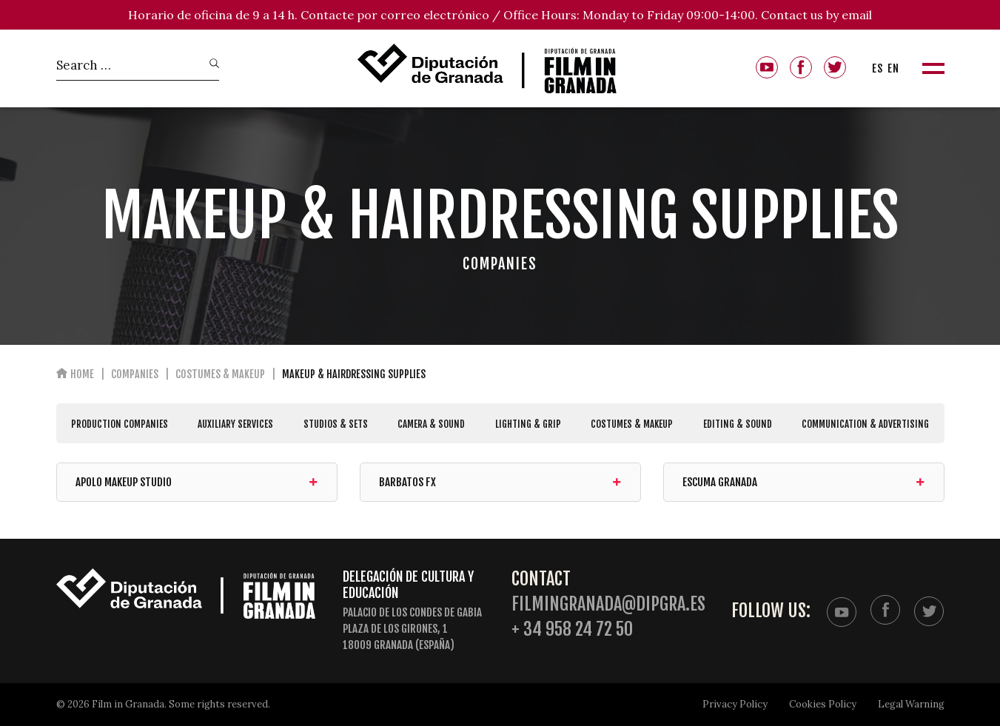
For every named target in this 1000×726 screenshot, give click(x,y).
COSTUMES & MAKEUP (632, 424)
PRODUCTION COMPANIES (119, 424)
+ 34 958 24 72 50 (572, 629)
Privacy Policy (735, 704)
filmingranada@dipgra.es (608, 604)
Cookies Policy (822, 704)
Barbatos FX (500, 482)
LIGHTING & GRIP (528, 424)
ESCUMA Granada (803, 482)
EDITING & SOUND (737, 424)
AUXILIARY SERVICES (235, 424)
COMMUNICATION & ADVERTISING (865, 424)
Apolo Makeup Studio (196, 482)
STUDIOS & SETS (335, 424)
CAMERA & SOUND (431, 424)
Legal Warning (911, 704)
